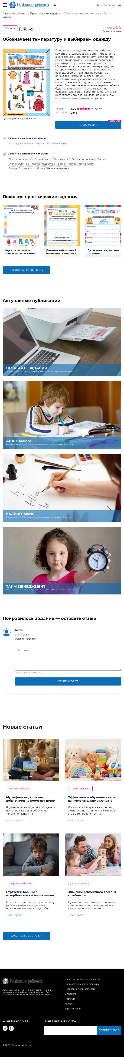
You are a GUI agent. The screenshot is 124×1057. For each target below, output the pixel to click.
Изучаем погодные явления (51, 143)
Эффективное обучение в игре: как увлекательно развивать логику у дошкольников (92, 801)
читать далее (14, 820)
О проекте (70, 994)
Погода (10, 28)
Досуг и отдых (78, 883)
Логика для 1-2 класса (21, 143)
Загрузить (88, 125)
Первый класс (42, 159)
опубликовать (68, 681)
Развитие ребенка (80, 788)
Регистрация (112, 5)
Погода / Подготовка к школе (48, 163)
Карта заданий (73, 1008)
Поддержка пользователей (80, 989)
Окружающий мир (19, 163)
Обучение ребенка (18, 788)
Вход (99, 5)
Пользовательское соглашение (82, 984)
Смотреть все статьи (26, 935)
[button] (5, 231)
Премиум (70, 998)
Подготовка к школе (20, 159)
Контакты (70, 1003)
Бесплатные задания (83, 159)
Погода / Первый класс (80, 163)
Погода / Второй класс (21, 168)
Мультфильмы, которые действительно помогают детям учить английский (30, 801)
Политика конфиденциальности (82, 979)
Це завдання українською (19, 118)
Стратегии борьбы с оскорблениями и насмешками (30, 893)
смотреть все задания (26, 270)
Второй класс (60, 159)
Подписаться (109, 1030)
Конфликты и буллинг (20, 883)
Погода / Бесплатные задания (53, 168)
